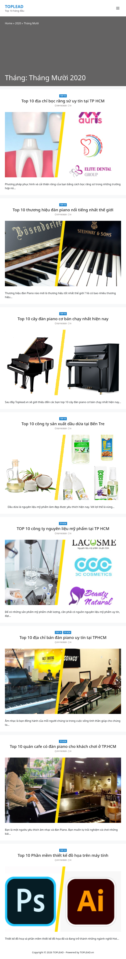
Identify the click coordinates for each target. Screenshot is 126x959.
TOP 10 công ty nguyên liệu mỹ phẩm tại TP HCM (63, 528)
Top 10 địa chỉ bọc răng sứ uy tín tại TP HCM (63, 101)
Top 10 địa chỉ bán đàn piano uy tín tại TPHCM (63, 637)
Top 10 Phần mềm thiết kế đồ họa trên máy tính (63, 855)
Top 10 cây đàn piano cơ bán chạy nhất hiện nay (63, 318)
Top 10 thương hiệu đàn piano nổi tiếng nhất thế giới (63, 209)
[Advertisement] (63, 50)
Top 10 (63, 96)
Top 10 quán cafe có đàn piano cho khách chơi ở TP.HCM (63, 746)
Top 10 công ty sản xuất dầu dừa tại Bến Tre (63, 423)
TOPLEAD (14, 6)
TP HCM (63, 523)
